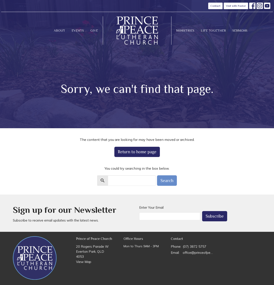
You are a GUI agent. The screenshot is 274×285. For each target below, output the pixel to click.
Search (167, 180)
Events (78, 30)
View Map (83, 262)
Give (94, 30)
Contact (215, 5)
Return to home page (137, 151)
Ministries (185, 30)
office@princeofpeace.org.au (198, 253)
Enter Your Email (151, 207)
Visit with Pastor (236, 5)
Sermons (239, 30)
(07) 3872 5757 (194, 246)
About (59, 30)
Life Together (213, 30)
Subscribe (215, 216)
